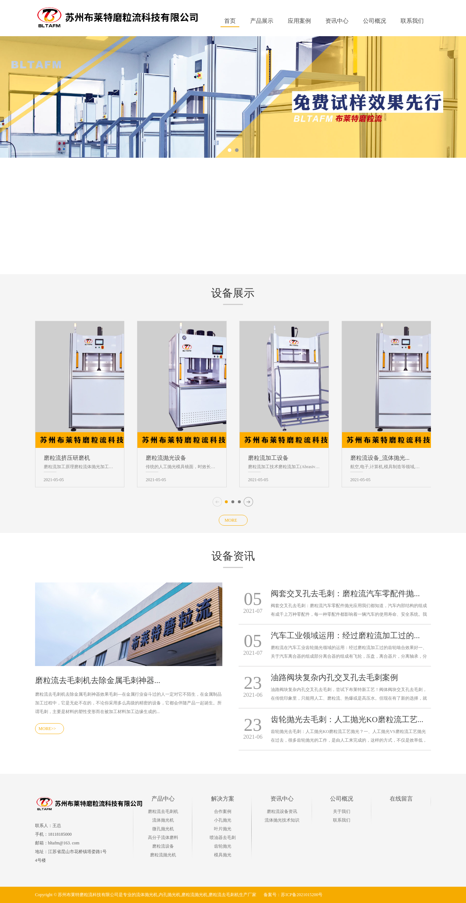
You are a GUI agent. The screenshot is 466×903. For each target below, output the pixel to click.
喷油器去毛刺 (223, 837)
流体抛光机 (163, 820)
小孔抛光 (222, 820)
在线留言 (401, 799)
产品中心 (163, 799)
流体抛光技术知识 (282, 820)
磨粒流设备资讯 (282, 811)
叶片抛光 (222, 828)
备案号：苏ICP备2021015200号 (293, 894)
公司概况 (341, 799)
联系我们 (341, 820)
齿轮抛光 (222, 846)
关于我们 (341, 811)
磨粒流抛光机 (163, 854)
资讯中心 (282, 799)
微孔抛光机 (163, 828)
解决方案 (222, 799)
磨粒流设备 (163, 846)
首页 (230, 21)
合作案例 (222, 811)
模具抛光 (222, 854)
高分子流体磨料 (163, 837)
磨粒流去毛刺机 (163, 811)
